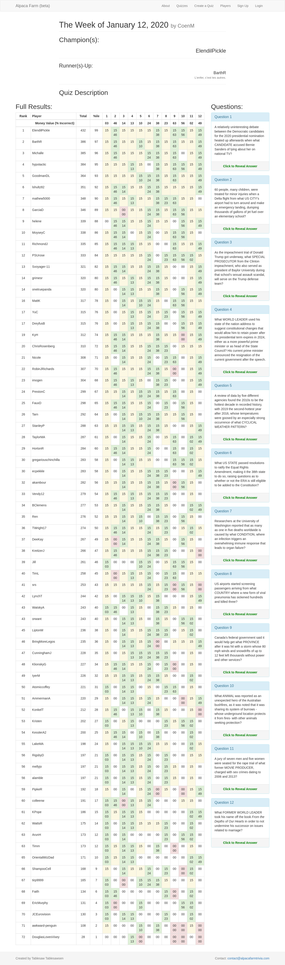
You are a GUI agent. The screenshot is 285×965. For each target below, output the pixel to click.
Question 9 (223, 628)
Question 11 (224, 748)
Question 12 (224, 802)
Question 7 (223, 511)
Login (259, 6)
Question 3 (223, 242)
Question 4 (223, 309)
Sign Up (242, 6)
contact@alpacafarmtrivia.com (248, 958)
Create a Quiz (204, 6)
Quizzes (182, 6)
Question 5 (223, 385)
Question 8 (223, 574)
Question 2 (223, 180)
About (166, 6)
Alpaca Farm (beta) (33, 6)
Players (225, 6)
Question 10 (224, 686)
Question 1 (223, 117)
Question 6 (223, 453)
